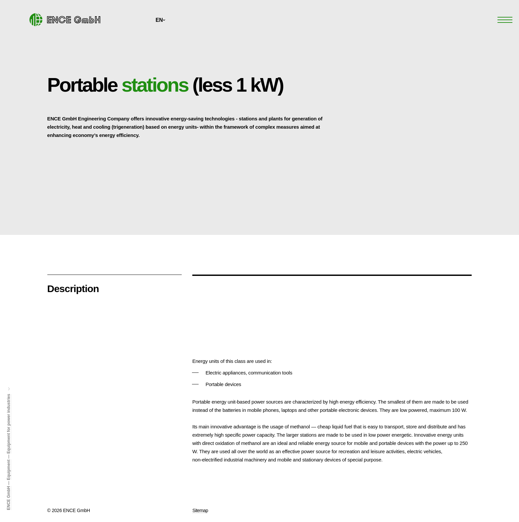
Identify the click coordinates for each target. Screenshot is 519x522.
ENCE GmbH (8, 498)
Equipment (8, 469)
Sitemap (200, 510)
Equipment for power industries (8, 424)
